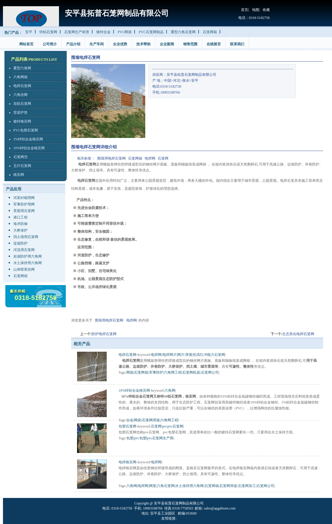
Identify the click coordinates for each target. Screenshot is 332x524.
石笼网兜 (20, 157)
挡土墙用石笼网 (25, 237)
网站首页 (26, 44)
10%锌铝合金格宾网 (29, 148)
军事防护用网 (24, 204)
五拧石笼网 (22, 166)
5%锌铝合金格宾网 (28, 139)
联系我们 (237, 44)
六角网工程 (173, 372)
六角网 (170, 390)
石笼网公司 (210, 372)
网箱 (129, 372)
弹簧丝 (190, 355)
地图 (255, 10)
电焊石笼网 (22, 86)
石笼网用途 (151, 420)
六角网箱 (20, 77)
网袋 (137, 420)
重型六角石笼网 (183, 32)
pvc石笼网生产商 (160, 438)
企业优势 (120, 44)
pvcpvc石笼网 (172, 426)
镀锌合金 (103, 32)
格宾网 (18, 175)
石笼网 (163, 158)
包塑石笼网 (127, 426)
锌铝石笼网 (48, 32)
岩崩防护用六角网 (27, 256)
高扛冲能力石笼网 (211, 355)
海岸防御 (20, 224)
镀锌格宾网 (22, 121)
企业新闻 (167, 44)
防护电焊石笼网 (104, 334)
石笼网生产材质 (76, 32)
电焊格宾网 (127, 462)
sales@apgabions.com (220, 508)
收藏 (266, 10)
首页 (244, 10)
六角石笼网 (166, 486)
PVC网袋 (125, 32)
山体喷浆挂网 (24, 269)
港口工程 (20, 217)
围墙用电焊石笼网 (111, 158)
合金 (129, 420)
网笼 (152, 486)
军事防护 (156, 372)
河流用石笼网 (24, 250)
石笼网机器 (191, 372)
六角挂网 (20, 95)
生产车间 (97, 44)
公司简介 (50, 44)
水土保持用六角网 (27, 263)
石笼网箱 (210, 32)
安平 (28, 32)
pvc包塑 (140, 438)
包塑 (129, 438)
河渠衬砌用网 (24, 198)
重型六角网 (22, 68)
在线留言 (214, 44)
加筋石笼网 (22, 104)
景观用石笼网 (24, 211)
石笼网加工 (247, 486)
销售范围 (190, 44)
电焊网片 (169, 355)
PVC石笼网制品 (151, 32)
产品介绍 (73, 44)
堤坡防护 (20, 243)
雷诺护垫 (20, 112)
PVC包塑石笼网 (25, 130)
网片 (180, 355)
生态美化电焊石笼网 (298, 334)
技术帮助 (143, 44)
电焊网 (150, 158)
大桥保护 (20, 230)
